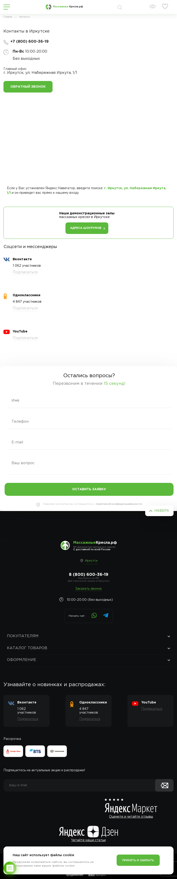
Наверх (161, 510)
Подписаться (25, 272)
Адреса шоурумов (85, 228)
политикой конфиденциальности (119, 504)
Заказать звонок (88, 588)
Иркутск (91, 560)
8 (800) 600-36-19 (88, 575)
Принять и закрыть (138, 860)
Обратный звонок (28, 86)
